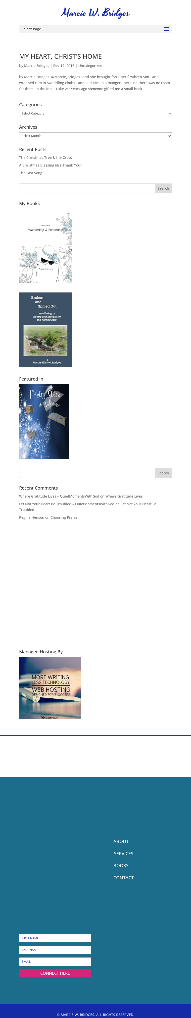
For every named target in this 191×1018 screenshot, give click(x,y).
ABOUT (121, 841)
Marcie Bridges (36, 65)
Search (163, 188)
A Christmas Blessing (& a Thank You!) (50, 165)
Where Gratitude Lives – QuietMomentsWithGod (59, 496)
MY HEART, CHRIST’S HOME (60, 56)
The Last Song (30, 172)
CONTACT (123, 878)
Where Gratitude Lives (124, 496)
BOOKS (121, 865)
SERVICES (123, 853)
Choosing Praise (63, 517)
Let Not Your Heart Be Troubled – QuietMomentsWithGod (66, 504)
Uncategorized (90, 65)
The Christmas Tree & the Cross (45, 157)
